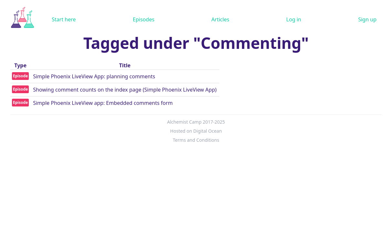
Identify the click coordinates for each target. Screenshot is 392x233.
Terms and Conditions (196, 140)
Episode (20, 76)
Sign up (367, 19)
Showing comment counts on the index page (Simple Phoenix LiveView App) (124, 89)
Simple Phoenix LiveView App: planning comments (94, 76)
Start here (64, 19)
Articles (220, 19)
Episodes (144, 19)
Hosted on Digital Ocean (196, 131)
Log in (293, 19)
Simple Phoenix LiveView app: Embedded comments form (103, 102)
